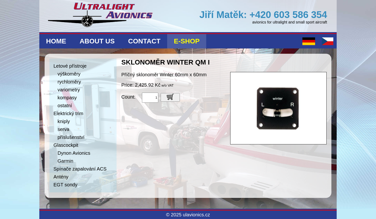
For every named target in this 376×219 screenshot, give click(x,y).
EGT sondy (65, 184)
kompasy (67, 97)
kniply (64, 121)
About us (97, 41)
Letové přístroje (70, 66)
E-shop (187, 41)
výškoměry (69, 74)
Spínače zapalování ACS (79, 169)
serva (63, 129)
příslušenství (71, 137)
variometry (69, 89)
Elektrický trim (68, 113)
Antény (60, 176)
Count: (128, 97)
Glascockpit (65, 145)
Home (56, 41)
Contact (144, 41)
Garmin (65, 161)
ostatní (65, 105)
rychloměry (69, 81)
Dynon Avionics (74, 153)
